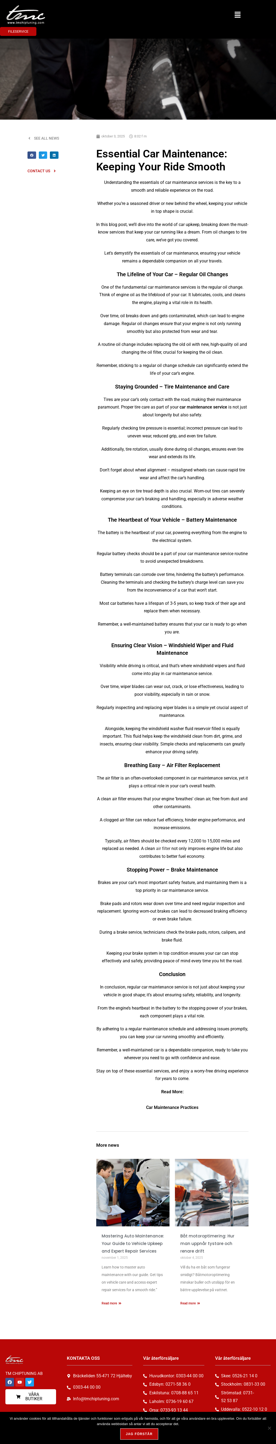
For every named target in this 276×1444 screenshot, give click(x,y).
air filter (163, 848)
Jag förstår (139, 1434)
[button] (237, 15)
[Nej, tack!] (269, 1428)
